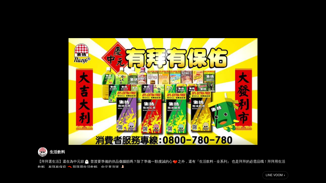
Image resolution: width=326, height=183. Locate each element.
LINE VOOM (274, 175)
